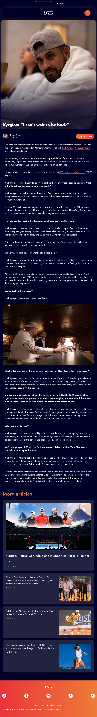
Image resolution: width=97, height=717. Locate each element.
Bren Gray (15, 135)
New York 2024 (85, 136)
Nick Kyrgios (67, 147)
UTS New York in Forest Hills (72, 172)
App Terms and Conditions (51, 709)
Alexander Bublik (82, 147)
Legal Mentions (31, 709)
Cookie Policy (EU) (8, 709)
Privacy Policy (20, 709)
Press (39, 709)
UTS (48, 13)
